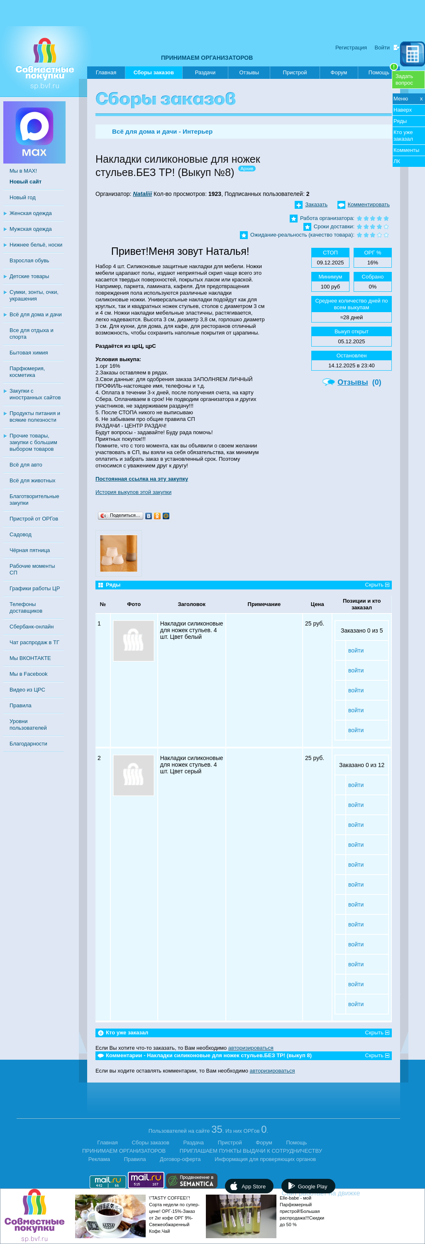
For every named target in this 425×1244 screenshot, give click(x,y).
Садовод (21, 534)
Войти (382, 47)
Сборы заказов (154, 74)
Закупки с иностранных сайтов (35, 394)
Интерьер (197, 131)
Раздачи (205, 72)
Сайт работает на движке (339, 1193)
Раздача (193, 1142)
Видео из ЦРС (27, 690)
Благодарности (28, 744)
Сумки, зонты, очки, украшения (34, 295)
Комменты (406, 150)
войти (356, 650)
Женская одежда (31, 213)
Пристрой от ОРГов (34, 519)
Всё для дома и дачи (36, 314)
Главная (106, 72)
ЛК (396, 161)
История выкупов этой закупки (133, 492)
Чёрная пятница (30, 550)
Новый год (23, 197)
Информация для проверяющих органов (265, 1159)
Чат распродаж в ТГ (34, 642)
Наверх (402, 110)
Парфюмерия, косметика (27, 371)
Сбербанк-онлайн (32, 626)
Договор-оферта (180, 1159)
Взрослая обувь (29, 260)
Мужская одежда (31, 229)
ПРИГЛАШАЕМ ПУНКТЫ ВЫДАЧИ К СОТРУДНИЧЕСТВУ (251, 1151)
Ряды (400, 121)
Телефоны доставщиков (26, 607)
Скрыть (374, 585)
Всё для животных (32, 480)
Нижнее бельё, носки (36, 245)
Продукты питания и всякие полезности (35, 416)
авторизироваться (251, 1048)
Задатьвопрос (404, 79)
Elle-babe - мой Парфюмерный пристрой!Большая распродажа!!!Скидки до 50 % (302, 1211)
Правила (21, 705)
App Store (254, 1186)
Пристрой (295, 72)
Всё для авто (26, 465)
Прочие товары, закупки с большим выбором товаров (33, 442)
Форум (339, 72)
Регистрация (351, 47)
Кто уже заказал (403, 135)
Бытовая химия (29, 352)
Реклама (99, 1159)
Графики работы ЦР (35, 588)
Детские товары (29, 276)
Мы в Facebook (28, 674)
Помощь (383, 71)
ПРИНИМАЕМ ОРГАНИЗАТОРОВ (207, 57)
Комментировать (369, 204)
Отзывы (249, 72)
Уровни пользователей (28, 724)
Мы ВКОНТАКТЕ (30, 658)
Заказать (316, 204)
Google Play (312, 1186)
